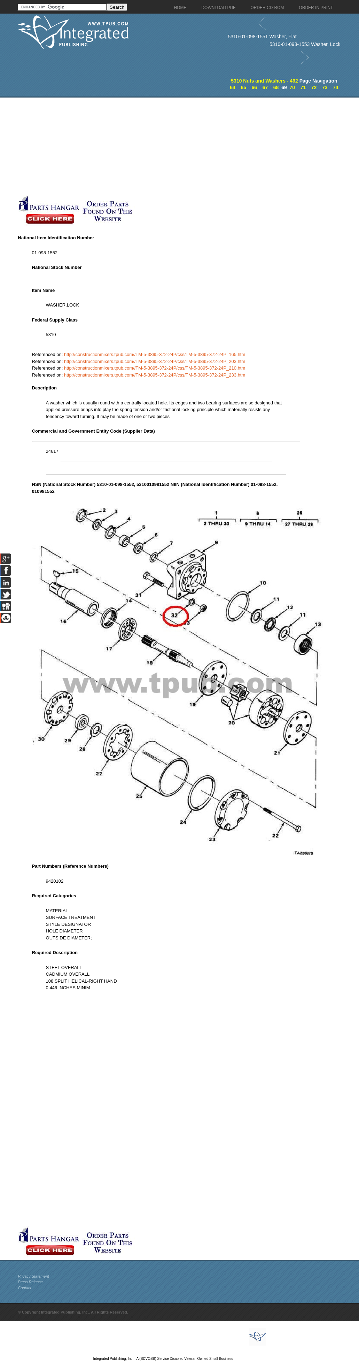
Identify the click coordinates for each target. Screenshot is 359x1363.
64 (232, 87)
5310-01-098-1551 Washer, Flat (262, 36)
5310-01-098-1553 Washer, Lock (305, 44)
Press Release (30, 1282)
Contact (24, 1288)
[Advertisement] (166, 146)
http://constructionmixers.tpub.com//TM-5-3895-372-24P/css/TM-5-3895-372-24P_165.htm (154, 354)
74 (335, 87)
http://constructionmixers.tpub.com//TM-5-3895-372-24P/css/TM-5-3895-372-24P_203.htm (154, 361)
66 (254, 87)
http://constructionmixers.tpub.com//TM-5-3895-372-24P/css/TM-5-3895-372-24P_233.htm (154, 375)
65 (243, 87)
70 (292, 87)
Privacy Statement (33, 1276)
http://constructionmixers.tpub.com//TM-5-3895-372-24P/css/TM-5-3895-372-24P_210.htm (154, 368)
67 (265, 87)
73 (325, 87)
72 (314, 87)
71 (303, 87)
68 (276, 87)
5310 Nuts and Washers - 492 (264, 81)
